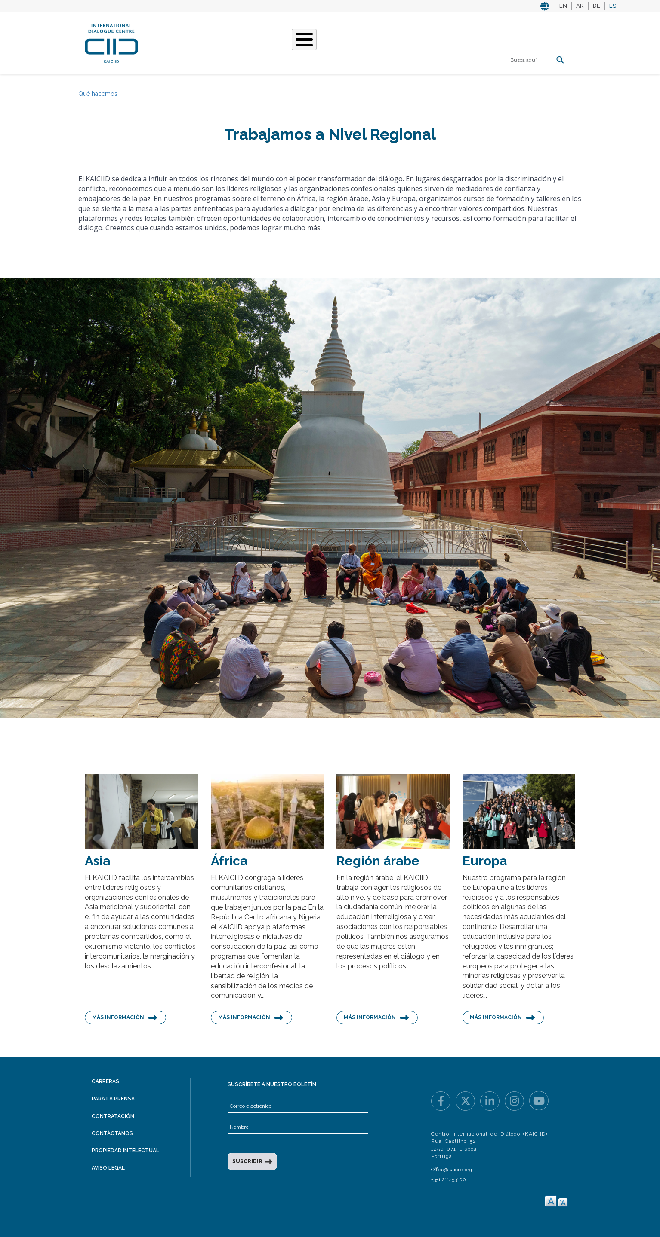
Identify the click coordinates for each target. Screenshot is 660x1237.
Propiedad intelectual (125, 1151)
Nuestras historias (327, 42)
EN (563, 6)
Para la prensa (113, 1099)
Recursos (429, 42)
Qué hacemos (258, 42)
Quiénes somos (198, 42)
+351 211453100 (448, 1179)
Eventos (387, 42)
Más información (118, 1017)
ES (612, 6)
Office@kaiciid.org (451, 1170)
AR (580, 6)
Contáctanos (112, 1133)
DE (596, 6)
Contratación (113, 1116)
